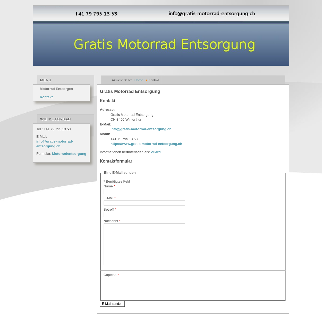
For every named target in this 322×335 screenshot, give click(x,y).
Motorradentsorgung (69, 154)
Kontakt (46, 97)
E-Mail (110, 198)
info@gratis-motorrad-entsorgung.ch (141, 129)
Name (109, 186)
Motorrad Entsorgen (56, 89)
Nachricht (112, 221)
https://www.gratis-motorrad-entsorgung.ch (146, 144)
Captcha (111, 283)
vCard (155, 152)
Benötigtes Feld (117, 181)
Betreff (110, 209)
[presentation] (144, 295)
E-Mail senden (112, 312)
